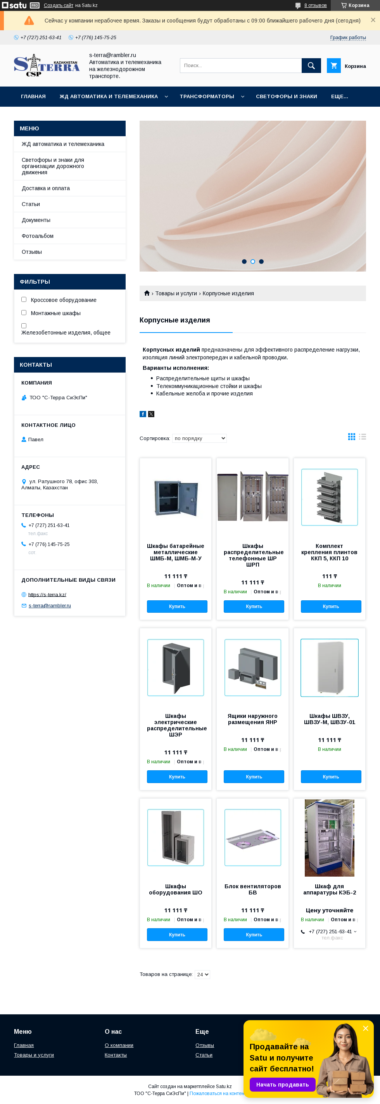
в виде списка (362, 438)
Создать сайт (58, 5)
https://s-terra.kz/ (47, 594)
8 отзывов (315, 5)
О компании (119, 1045)
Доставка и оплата (46, 188)
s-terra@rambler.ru (50, 605)
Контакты (116, 1055)
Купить (177, 606)
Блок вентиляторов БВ (253, 889)
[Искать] (311, 65)
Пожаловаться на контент (218, 1093)
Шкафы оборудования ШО (175, 889)
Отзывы (32, 252)
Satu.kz (224, 1086)
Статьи (31, 204)
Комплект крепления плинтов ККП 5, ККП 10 (329, 552)
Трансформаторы (207, 96)
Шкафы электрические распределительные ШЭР (175, 725)
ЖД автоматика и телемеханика (109, 96)
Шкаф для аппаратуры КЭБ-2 (329, 889)
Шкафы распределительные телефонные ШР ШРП (252, 555)
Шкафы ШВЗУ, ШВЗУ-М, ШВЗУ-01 (329, 719)
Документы (36, 220)
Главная (33, 96)
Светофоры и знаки (286, 96)
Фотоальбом (38, 236)
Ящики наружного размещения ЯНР (253, 719)
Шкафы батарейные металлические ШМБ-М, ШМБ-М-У (175, 552)
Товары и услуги (176, 293)
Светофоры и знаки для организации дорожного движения (53, 166)
